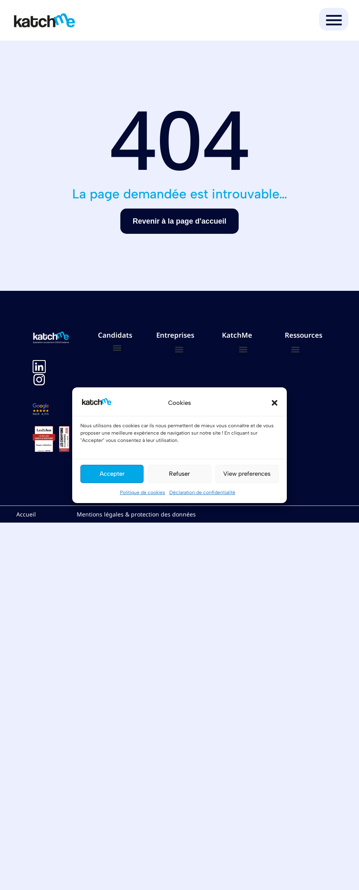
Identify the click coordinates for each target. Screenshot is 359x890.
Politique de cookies (142, 492)
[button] (274, 403)
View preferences (246, 473)
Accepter (112, 473)
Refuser (179, 473)
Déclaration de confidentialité (202, 492)
